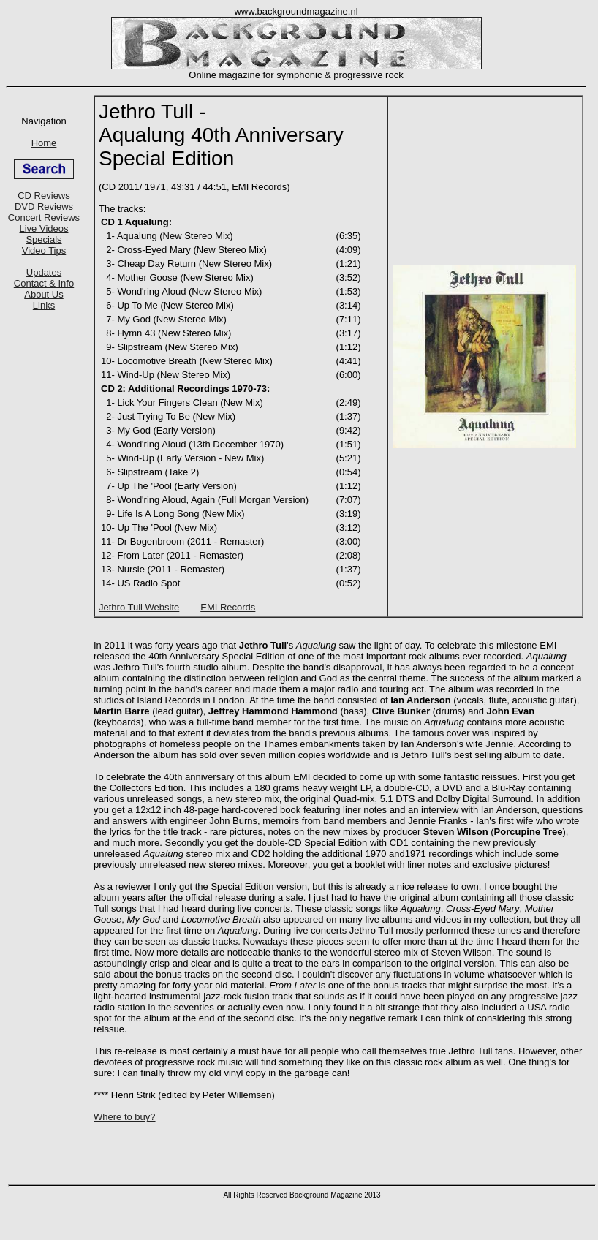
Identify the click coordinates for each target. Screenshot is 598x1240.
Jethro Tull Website (139, 607)
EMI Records (227, 607)
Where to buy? (125, 1116)
